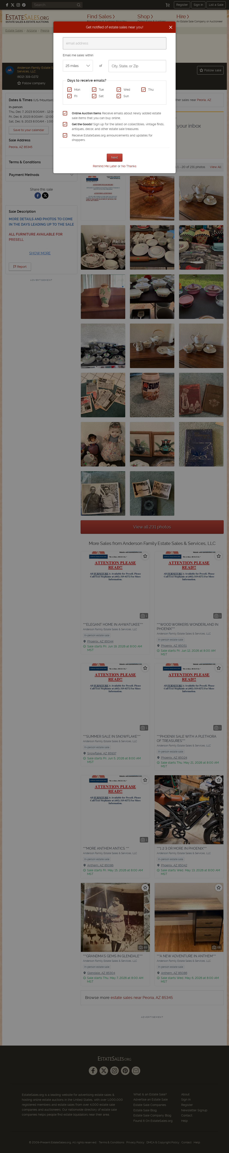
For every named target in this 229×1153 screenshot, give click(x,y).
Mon (77, 89)
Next (114, 157)
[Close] (170, 27)
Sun (126, 96)
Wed (127, 89)
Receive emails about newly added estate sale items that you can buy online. (116, 116)
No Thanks (128, 166)
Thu (151, 89)
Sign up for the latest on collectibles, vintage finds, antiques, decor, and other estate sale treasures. (118, 126)
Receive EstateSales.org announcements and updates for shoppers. (112, 138)
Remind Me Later (105, 166)
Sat (101, 96)
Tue (101, 89)
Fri (75, 96)
